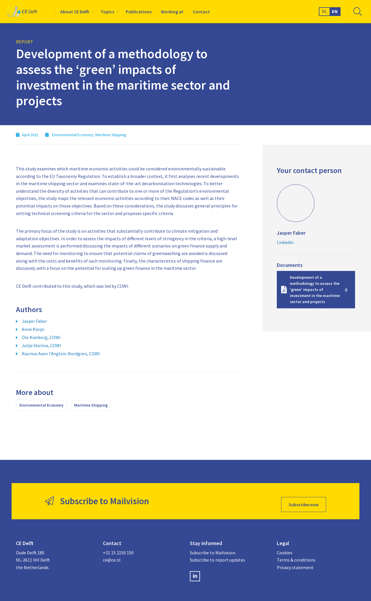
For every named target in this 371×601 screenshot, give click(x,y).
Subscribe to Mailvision (212, 546)
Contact (201, 11)
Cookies (284, 546)
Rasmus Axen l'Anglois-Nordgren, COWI (61, 353)
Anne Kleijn (33, 329)
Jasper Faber (34, 321)
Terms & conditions (296, 553)
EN (335, 11)
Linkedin (285, 242)
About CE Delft (74, 11)
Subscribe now (304, 498)
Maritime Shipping (91, 405)
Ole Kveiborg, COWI (41, 337)
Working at (172, 11)
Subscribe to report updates (217, 553)
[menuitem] (76, 11)
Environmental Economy (41, 405)
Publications (139, 11)
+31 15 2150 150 (118, 546)
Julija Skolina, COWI (41, 345)
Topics (107, 11)
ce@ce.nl (112, 553)
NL (324, 11)
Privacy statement (295, 561)
